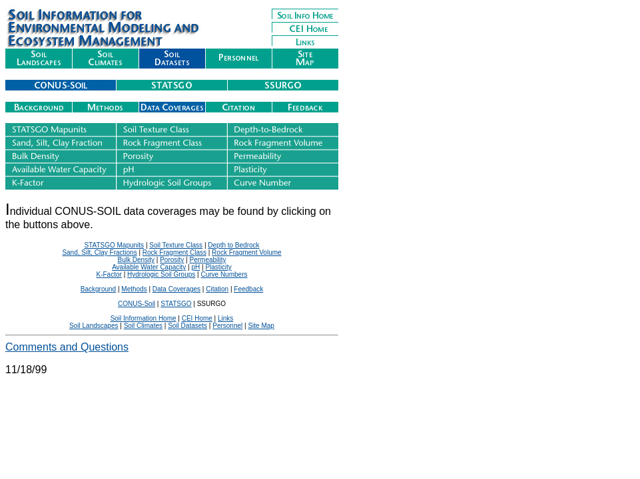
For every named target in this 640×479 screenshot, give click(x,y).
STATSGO (175, 303)
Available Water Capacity (149, 267)
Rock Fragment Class (174, 252)
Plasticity (218, 267)
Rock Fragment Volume (247, 252)
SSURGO (211, 303)
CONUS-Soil (136, 303)
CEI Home (197, 318)
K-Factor (109, 274)
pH (195, 267)
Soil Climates (143, 325)
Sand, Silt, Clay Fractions (99, 252)
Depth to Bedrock (233, 245)
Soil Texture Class (175, 245)
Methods (134, 289)
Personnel (227, 325)
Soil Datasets (187, 325)
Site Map (261, 325)
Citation (217, 289)
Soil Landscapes (93, 325)
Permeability (207, 259)
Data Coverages (176, 289)
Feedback (248, 289)
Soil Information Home (143, 318)
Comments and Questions (67, 347)
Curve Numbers (223, 274)
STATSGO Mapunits (114, 245)
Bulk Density (136, 259)
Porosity (172, 259)
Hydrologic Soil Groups (161, 274)
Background (98, 289)
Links (225, 318)
